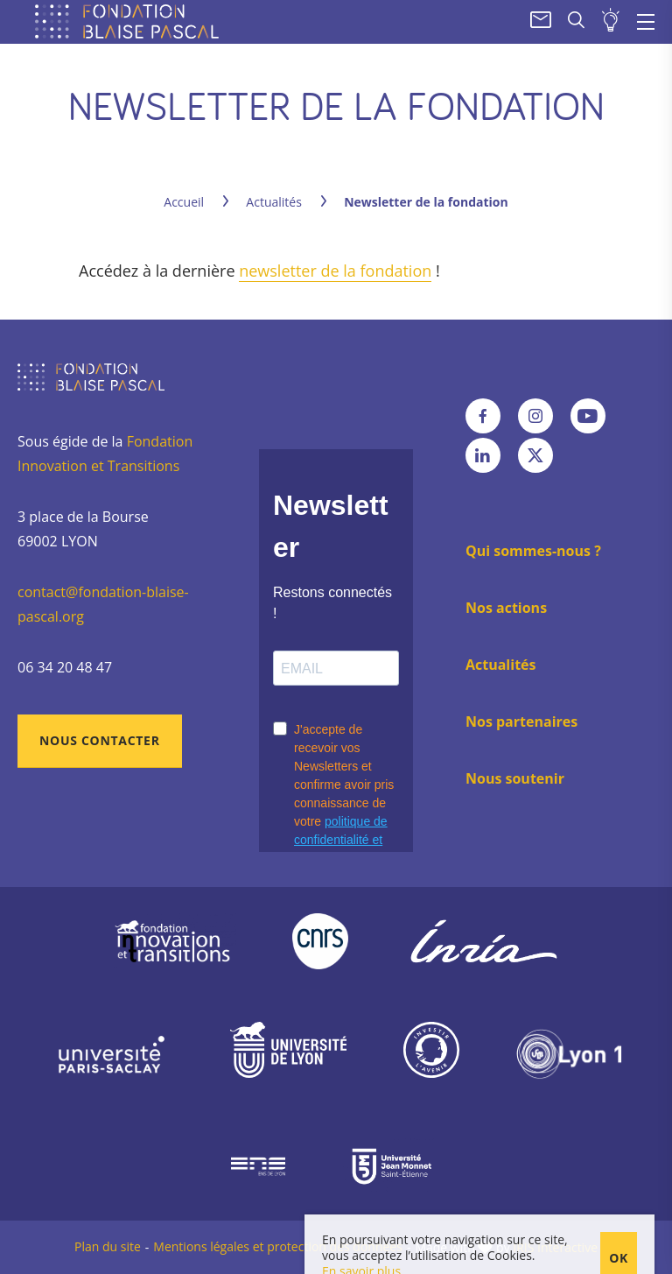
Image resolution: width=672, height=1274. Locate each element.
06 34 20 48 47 (65, 667)
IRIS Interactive (555, 1247)
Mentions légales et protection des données (277, 1246)
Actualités (274, 202)
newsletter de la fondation (335, 270)
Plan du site (107, 1246)
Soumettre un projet (610, 21)
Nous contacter (99, 740)
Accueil (184, 202)
